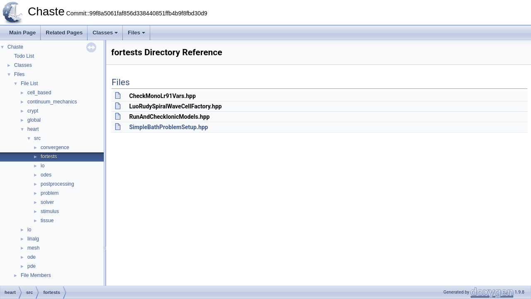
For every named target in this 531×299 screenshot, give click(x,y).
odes (46, 175)
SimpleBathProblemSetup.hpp (168, 127)
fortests (49, 156)
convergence (55, 147)
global (34, 120)
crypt (32, 111)
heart (33, 129)
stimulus (50, 211)
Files (136, 32)
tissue (47, 220)
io (42, 166)
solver (47, 202)
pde (31, 266)
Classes (105, 32)
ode (31, 257)
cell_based (39, 93)
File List (29, 83)
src (37, 138)
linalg (33, 239)
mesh (33, 248)
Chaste (15, 47)
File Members (36, 275)
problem (49, 193)
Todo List (24, 56)
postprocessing (57, 184)
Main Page (22, 32)
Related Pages (64, 32)
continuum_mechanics (52, 102)
